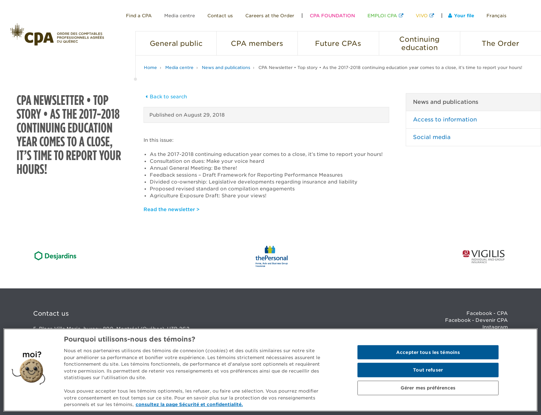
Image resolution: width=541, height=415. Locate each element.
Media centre (179, 15)
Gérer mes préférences (428, 388)
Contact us (220, 15)
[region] (270, 370)
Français (496, 15)
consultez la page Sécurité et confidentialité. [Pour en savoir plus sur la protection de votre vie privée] (189, 404)
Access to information (445, 119)
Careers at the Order (269, 15)
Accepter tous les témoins (428, 352)
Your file (461, 15)
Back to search (165, 96)
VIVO (422, 15)
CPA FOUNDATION (332, 15)
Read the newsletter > (171, 209)
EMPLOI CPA (382, 15)
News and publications (226, 67)
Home (150, 67)
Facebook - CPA (487, 313)
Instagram (495, 327)
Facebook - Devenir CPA (476, 320)
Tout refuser (428, 370)
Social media (432, 137)
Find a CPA (139, 15)
